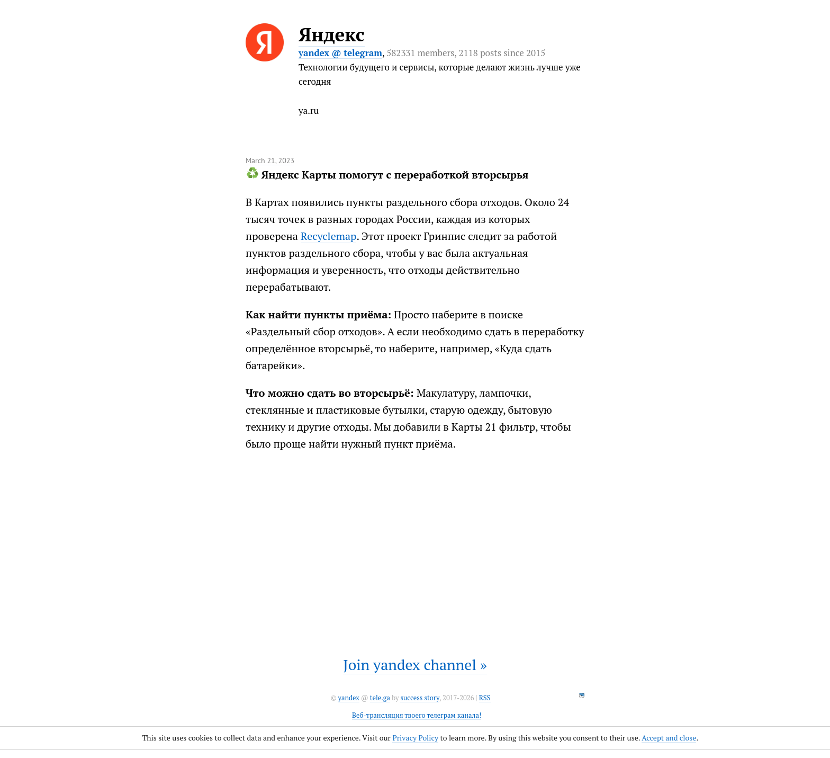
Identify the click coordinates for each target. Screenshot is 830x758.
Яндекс (332, 34)
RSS (485, 697)
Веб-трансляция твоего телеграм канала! (416, 715)
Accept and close (669, 738)
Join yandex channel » (415, 664)
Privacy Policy (415, 738)
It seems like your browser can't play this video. (415, 547)
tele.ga (380, 697)
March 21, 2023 (270, 160)
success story (419, 697)
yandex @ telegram (340, 53)
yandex (348, 697)
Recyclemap (329, 236)
